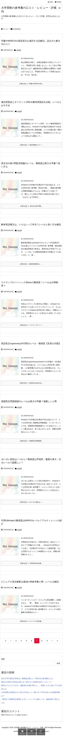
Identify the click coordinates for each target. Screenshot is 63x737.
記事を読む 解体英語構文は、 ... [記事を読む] (31, 264)
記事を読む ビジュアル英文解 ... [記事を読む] (31, 621)
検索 (3, 659)
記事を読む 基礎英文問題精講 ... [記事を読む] (31, 441)
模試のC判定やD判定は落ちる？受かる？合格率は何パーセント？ (26, 682)
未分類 (18, 50)
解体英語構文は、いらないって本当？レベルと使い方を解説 (31, 224)
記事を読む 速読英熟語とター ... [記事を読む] (31, 145)
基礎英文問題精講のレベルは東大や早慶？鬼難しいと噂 (29, 401)
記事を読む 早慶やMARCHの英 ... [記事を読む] (31, 84)
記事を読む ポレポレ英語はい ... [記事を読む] (31, 502)
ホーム (5, 29)
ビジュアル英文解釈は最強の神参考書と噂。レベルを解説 (30, 581)
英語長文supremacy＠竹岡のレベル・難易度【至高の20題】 (31, 343)
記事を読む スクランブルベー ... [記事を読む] (31, 325)
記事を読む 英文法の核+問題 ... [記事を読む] (31, 206)
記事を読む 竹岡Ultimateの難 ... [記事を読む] (31, 563)
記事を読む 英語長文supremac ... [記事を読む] (31, 383)
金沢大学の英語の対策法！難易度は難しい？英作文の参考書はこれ (27, 678)
